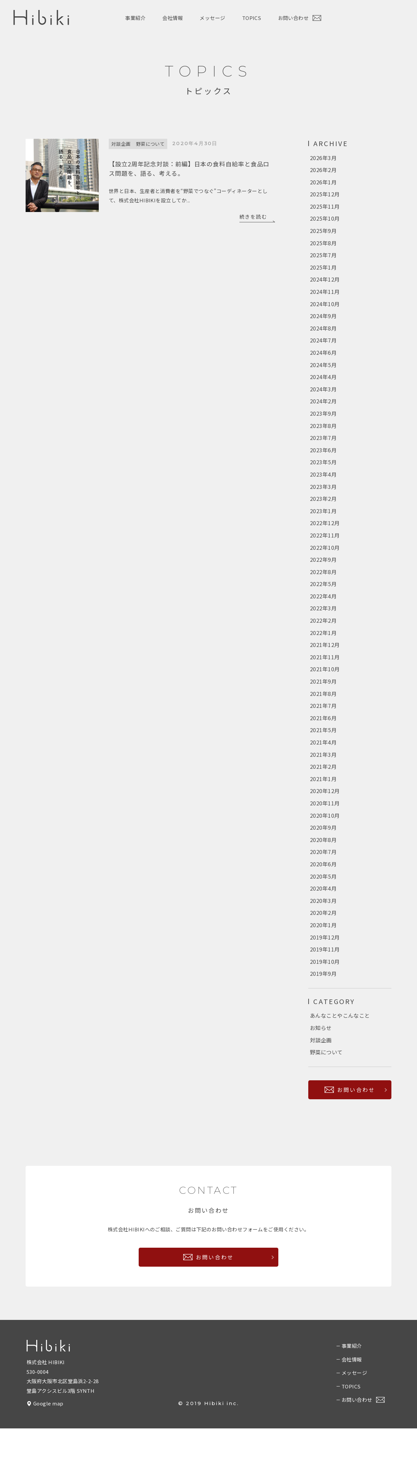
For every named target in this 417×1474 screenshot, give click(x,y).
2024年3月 (323, 401)
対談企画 (121, 143)
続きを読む (253, 215)
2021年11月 (325, 683)
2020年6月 (323, 901)
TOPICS (251, 17)
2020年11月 (325, 837)
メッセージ (212, 17)
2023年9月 (323, 427)
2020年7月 (323, 888)
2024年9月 (323, 324)
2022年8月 (323, 594)
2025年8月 (323, 248)
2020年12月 (325, 824)
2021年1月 (323, 811)
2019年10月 (325, 1004)
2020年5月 (323, 914)
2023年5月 (323, 478)
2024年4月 (323, 389)
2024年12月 (325, 286)
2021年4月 (323, 773)
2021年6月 (323, 747)
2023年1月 (323, 529)
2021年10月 (325, 696)
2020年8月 (323, 876)
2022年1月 (323, 658)
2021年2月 (323, 799)
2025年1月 (323, 273)
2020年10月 (325, 850)
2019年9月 (323, 1016)
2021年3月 (323, 786)
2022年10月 (325, 568)
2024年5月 (323, 376)
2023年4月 (323, 491)
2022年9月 (323, 581)
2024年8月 (323, 337)
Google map (48, 1449)
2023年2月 (323, 517)
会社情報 (172, 17)
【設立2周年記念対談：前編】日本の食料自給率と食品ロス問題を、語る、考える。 (189, 168)
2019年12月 (325, 978)
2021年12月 (325, 671)
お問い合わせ (300, 18)
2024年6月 (323, 363)
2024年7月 (323, 350)
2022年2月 (323, 645)
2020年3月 (323, 940)
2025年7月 (323, 261)
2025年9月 (323, 235)
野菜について (150, 143)
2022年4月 (323, 619)
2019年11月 (325, 991)
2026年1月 (323, 184)
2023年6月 (323, 466)
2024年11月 (325, 299)
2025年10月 (325, 222)
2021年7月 (323, 734)
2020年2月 (323, 952)
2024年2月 (323, 414)
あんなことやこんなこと (340, 1059)
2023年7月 (323, 453)
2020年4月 (323, 927)
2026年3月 (323, 158)
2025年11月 (325, 209)
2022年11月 (325, 555)
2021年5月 (323, 760)
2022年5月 (323, 606)
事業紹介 (135, 17)
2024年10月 (325, 312)
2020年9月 (323, 863)
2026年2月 (323, 171)
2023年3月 (323, 504)
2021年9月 (323, 709)
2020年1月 (323, 965)
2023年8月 (323, 440)
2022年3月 (323, 632)
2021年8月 (323, 722)
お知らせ (321, 1072)
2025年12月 (325, 196)
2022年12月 (325, 542)
